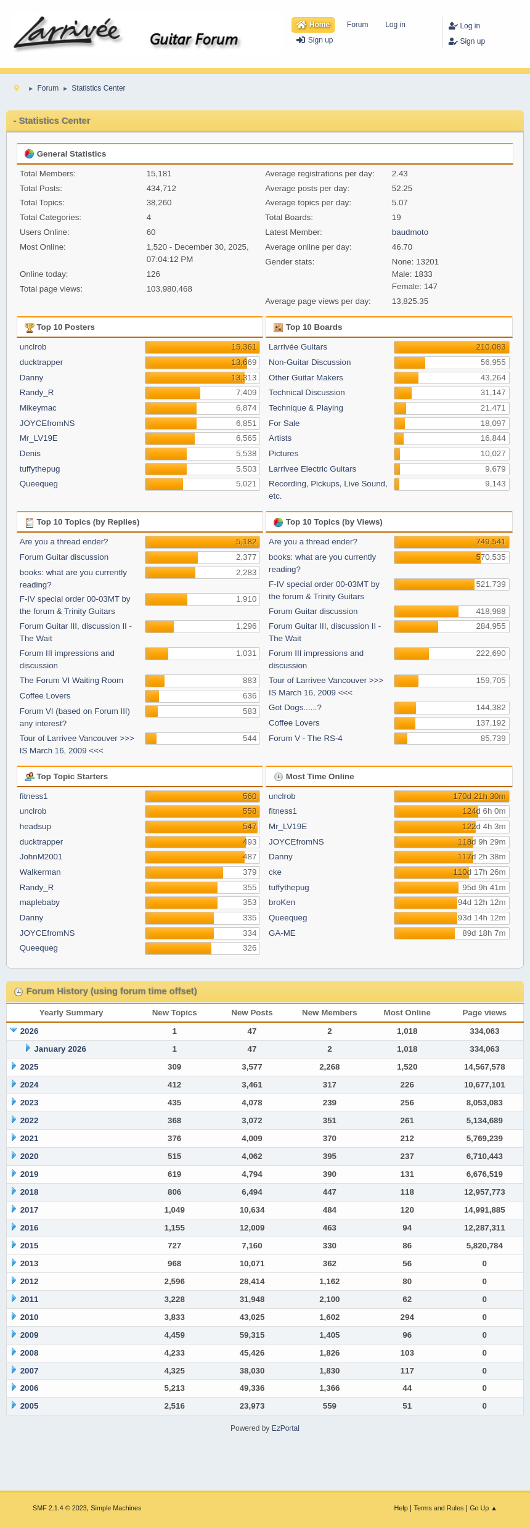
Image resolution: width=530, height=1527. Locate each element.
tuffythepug (40, 468)
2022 (29, 1120)
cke (275, 872)
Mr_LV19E (39, 438)
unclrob (33, 346)
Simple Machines (116, 1508)
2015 (29, 1245)
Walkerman (40, 872)
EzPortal (286, 1428)
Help (401, 1508)
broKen (282, 902)
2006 (29, 1388)
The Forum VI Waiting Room (71, 680)
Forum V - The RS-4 (306, 738)
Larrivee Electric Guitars (312, 468)
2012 (29, 1281)
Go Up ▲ (483, 1508)
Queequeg (39, 483)
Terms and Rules (439, 1508)
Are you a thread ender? (64, 541)
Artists (280, 438)
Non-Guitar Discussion (310, 362)
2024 (29, 1084)
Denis (30, 453)
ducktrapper (41, 362)
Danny (32, 377)
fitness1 (34, 796)
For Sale (284, 423)
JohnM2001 (41, 856)
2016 (29, 1227)
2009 (29, 1335)
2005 (29, 1405)
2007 (29, 1370)
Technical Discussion (307, 392)
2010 (29, 1317)
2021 (29, 1138)
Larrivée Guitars (298, 346)
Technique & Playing (306, 407)
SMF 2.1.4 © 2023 (60, 1508)
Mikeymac (38, 407)
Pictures (283, 453)
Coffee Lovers (45, 695)
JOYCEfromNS (47, 423)
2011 (29, 1299)
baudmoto (410, 232)
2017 (29, 1209)
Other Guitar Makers (306, 377)
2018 (29, 1192)
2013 (29, 1263)
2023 (29, 1102)
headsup (35, 826)
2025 (29, 1066)
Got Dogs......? (295, 707)
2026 (29, 1031)
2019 (29, 1174)
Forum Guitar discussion (64, 557)
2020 (29, 1156)
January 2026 (60, 1049)
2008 (29, 1352)
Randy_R (37, 392)
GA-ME (282, 933)
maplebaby (40, 902)
